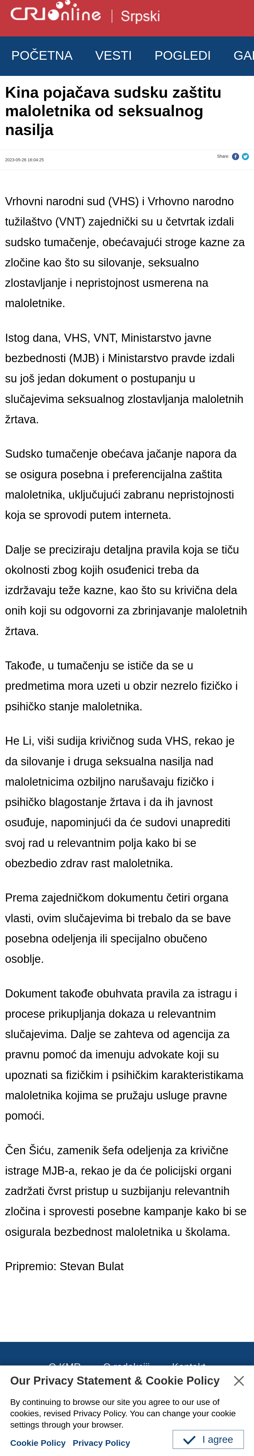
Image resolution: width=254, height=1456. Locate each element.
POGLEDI (183, 55)
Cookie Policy (38, 1443)
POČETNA (42, 55)
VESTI (113, 55)
